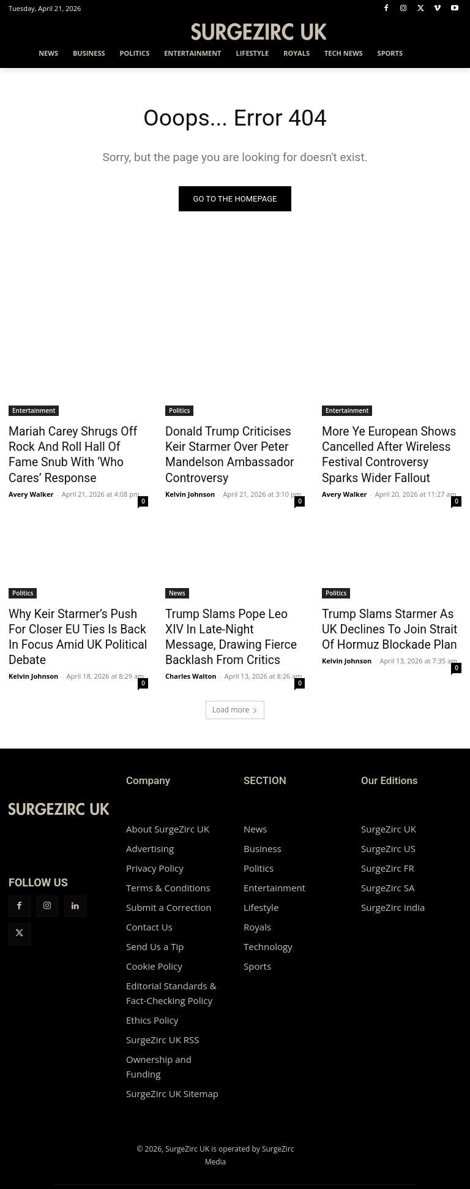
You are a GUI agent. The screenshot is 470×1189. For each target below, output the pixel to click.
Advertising (150, 834)
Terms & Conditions (168, 873)
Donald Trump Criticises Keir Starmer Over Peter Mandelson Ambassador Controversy (230, 451)
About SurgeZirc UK (167, 815)
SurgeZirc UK (388, 815)
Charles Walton (191, 648)
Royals (257, 913)
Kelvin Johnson (190, 486)
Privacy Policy (155, 854)
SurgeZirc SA (387, 873)
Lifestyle (261, 893)
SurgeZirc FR (387, 854)
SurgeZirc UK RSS (162, 1025)
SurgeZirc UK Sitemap (172, 1079)
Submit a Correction (168, 893)
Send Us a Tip (155, 932)
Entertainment (33, 411)
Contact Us (149, 913)
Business (263, 834)
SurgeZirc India (393, 893)
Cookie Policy (154, 952)
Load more (235, 695)
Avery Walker (31, 473)
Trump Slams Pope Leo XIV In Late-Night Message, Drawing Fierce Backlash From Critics (233, 619)
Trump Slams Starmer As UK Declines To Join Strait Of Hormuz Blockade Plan (387, 619)
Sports (257, 952)
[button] (447, 53)
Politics (179, 411)
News (177, 585)
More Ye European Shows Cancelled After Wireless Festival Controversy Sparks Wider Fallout (386, 451)
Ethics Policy (152, 1006)
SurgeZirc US (388, 834)
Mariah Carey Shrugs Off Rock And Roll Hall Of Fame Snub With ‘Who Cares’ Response (78, 444)
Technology (268, 932)
